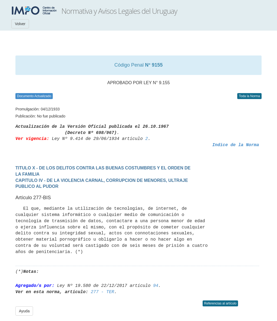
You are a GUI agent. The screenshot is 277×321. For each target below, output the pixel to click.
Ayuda (24, 311)
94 (155, 285)
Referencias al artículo (220, 303)
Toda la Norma (249, 96)
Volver (20, 24)
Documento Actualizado (34, 96)
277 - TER (102, 292)
